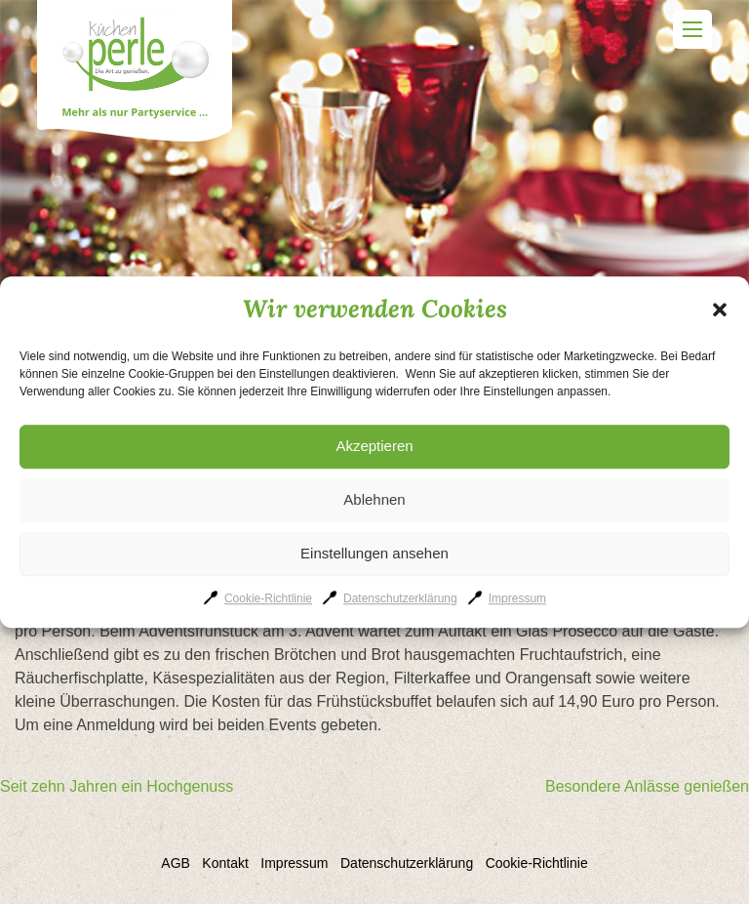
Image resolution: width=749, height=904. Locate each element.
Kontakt (225, 863)
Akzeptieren (374, 445)
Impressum (517, 598)
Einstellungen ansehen (374, 553)
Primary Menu (692, 29)
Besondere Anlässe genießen (647, 786)
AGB (175, 863)
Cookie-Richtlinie (268, 598)
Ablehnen (374, 499)
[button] (719, 309)
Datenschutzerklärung (400, 598)
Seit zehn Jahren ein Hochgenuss (116, 786)
